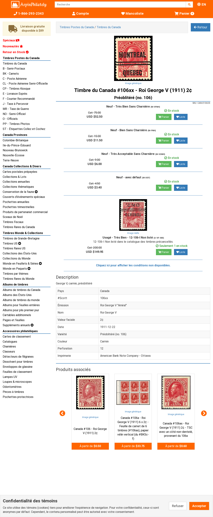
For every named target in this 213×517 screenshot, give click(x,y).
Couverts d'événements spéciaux (24, 197)
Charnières (9, 346)
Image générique (133, 83)
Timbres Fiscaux (13, 222)
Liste (180, 116)
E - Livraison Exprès (15, 93)
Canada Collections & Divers (22, 166)
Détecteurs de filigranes (18, 356)
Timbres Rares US (14, 248)
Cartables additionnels (17, 315)
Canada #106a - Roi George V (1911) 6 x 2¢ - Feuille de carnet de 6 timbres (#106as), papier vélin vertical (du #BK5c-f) (133, 428)
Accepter (199, 506)
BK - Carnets (11, 73)
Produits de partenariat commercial (25, 212)
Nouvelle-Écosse (13, 155)
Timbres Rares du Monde (18, 278)
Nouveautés (13, 46)
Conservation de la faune (20, 192)
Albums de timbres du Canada (21, 290)
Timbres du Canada (15, 63)
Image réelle (133, 233)
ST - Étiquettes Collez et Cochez (24, 129)
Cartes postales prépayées (20, 171)
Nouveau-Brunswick (15, 150)
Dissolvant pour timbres (18, 361)
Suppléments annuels (18, 325)
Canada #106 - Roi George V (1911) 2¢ (90, 431)
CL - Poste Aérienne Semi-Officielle (25, 83)
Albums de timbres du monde (21, 300)
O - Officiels (10, 119)
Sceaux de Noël (13, 217)
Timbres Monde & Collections (23, 233)
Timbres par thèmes (15, 273)
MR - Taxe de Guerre (16, 109)
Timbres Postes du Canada (21, 58)
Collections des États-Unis (20, 253)
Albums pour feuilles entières (21, 305)
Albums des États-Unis (17, 295)
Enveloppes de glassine (17, 366)
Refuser (178, 506)
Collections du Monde (17, 258)
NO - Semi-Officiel (14, 114)
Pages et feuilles (14, 320)
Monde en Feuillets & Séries (22, 263)
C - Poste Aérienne (15, 78)
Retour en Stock (16, 52)
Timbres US (12, 243)
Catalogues (10, 341)
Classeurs (9, 351)
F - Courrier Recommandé (19, 98)
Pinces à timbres (13, 392)
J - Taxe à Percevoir (15, 104)
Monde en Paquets (17, 268)
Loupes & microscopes (17, 381)
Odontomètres (12, 387)
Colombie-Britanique (15, 140)
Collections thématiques (18, 186)
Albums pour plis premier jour (21, 310)
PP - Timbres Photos (16, 124)
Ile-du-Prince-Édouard (17, 145)
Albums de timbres (15, 284)
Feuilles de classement (17, 372)
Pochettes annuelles (16, 202)
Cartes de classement (17, 336)
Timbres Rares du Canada (19, 227)
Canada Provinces (15, 135)
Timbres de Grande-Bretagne (21, 238)
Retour (200, 27)
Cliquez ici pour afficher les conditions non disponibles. (133, 265)
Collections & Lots (14, 177)
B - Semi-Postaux (14, 68)
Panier (163, 116)
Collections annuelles (16, 181)
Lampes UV (10, 377)
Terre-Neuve (11, 160)
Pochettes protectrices (18, 397)
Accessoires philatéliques (20, 331)
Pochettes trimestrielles (18, 207)
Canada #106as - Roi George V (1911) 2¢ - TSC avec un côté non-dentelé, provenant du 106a (176, 430)
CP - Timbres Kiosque (16, 88)
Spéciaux (11, 40)
